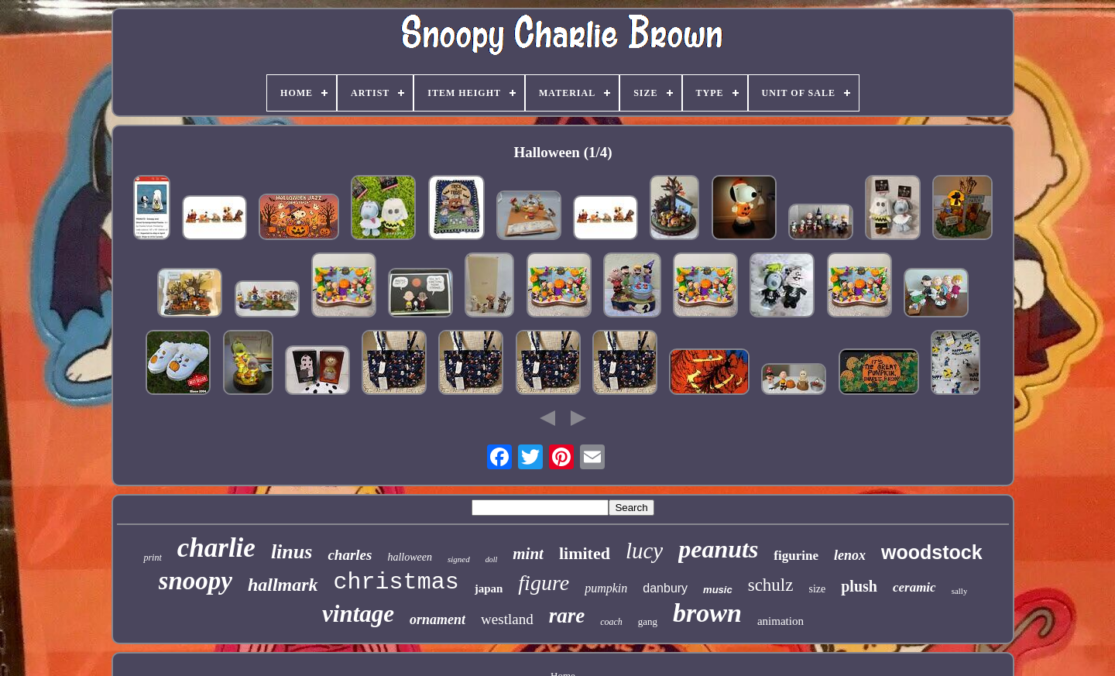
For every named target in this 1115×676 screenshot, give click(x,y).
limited (584, 553)
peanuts (718, 549)
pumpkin (606, 588)
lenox (850, 555)
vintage (358, 613)
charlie (216, 548)
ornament (437, 619)
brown (707, 613)
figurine (796, 555)
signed (459, 559)
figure (543, 583)
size (816, 589)
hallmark (283, 585)
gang (647, 621)
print (152, 557)
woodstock (932, 552)
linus (292, 551)
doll (491, 559)
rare (567, 615)
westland (507, 619)
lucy (644, 550)
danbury (665, 588)
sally (960, 590)
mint (528, 553)
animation (780, 621)
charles (350, 555)
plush (859, 586)
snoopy (195, 581)
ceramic (914, 587)
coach (611, 621)
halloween (409, 557)
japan (489, 588)
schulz (771, 585)
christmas (396, 582)
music (717, 589)
